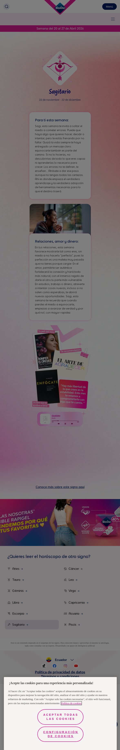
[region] (60, 713)
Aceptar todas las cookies (60, 716)
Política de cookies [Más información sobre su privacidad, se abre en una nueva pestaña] (71, 703)
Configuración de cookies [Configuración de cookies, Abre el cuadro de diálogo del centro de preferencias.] (60, 734)
